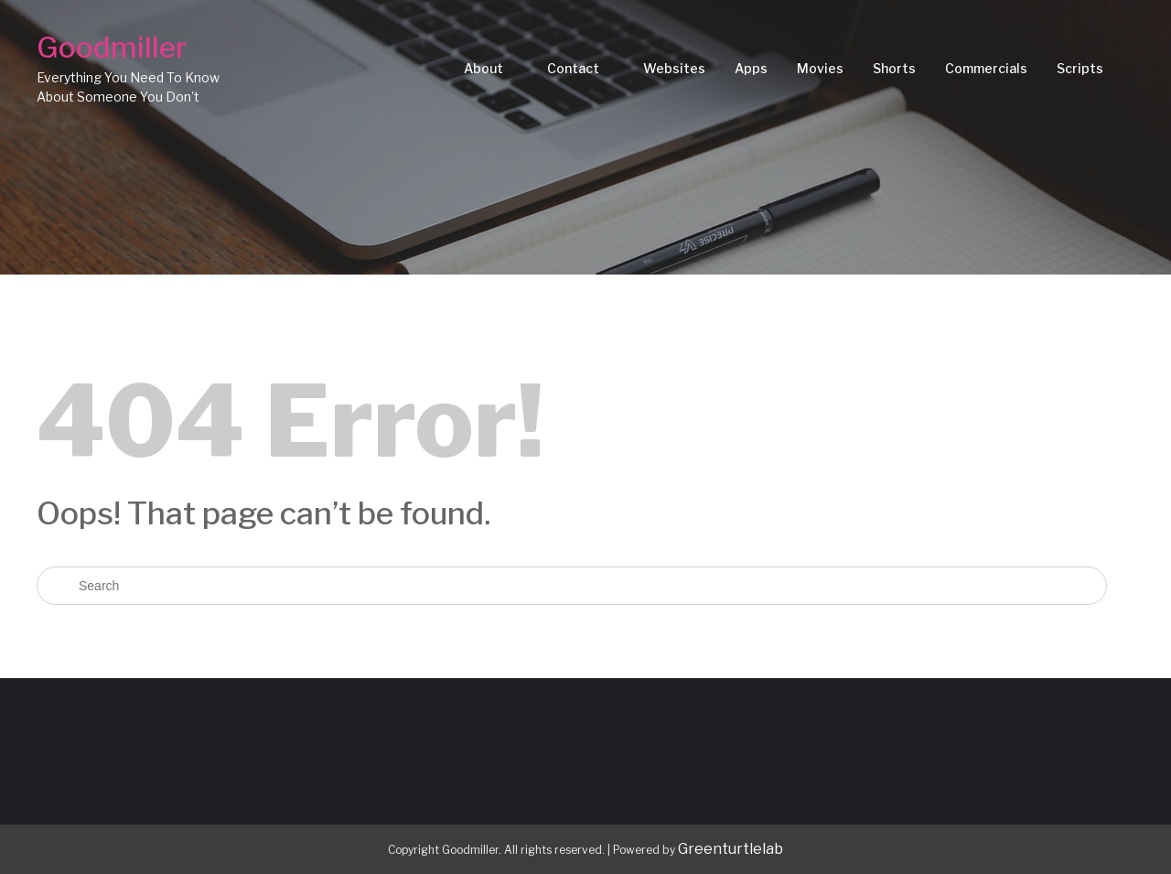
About (483, 68)
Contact (573, 68)
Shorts (894, 68)
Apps (751, 68)
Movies (820, 68)
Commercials (986, 68)
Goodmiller (112, 47)
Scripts (1080, 68)
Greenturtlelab (730, 849)
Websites (674, 68)
